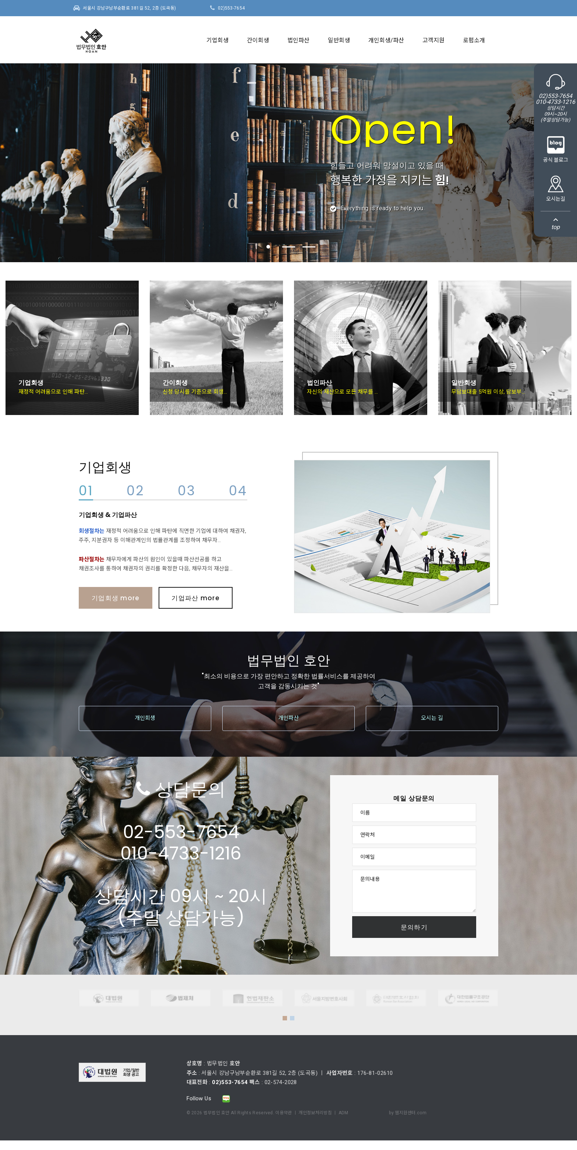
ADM (343, 1112)
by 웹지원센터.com (407, 1112)
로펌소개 (474, 40)
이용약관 (283, 1112)
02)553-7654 (231, 8)
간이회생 (258, 40)
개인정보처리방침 (315, 1112)
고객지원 (433, 40)
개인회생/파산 (386, 40)
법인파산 (298, 40)
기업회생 (217, 40)
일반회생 (339, 40)
